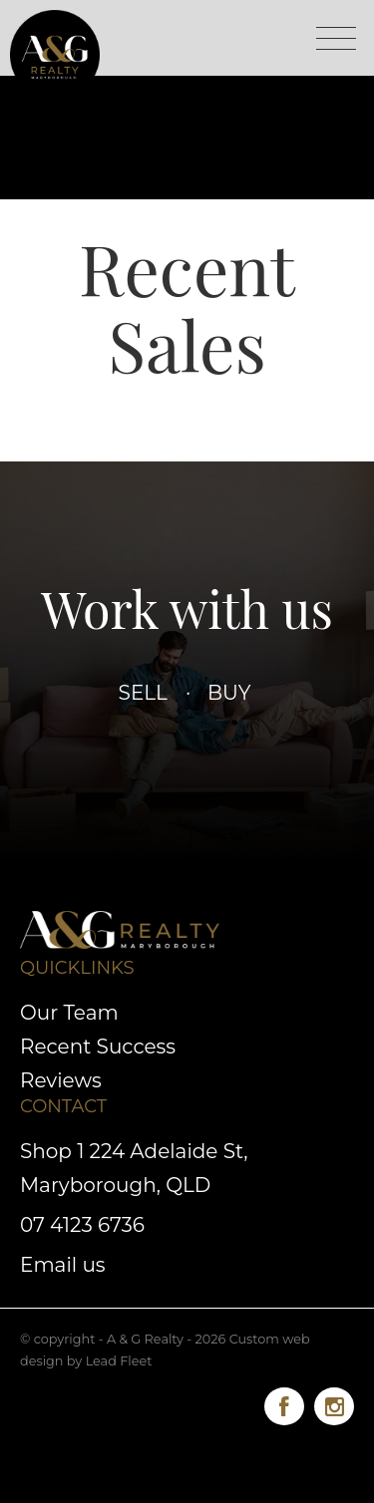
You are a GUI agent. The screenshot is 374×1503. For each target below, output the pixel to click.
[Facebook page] (289, 1402)
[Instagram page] (334, 1402)
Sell (144, 693)
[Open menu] (336, 38)
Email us (63, 1265)
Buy (228, 693)
